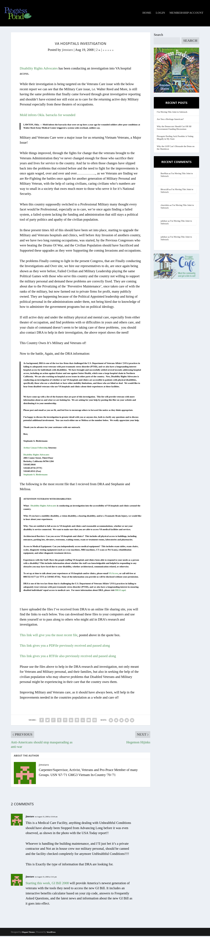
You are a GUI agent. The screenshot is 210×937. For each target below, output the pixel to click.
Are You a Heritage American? (170, 120)
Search (158, 36)
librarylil (165, 190)
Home (146, 14)
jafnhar (164, 222)
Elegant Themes (28, 933)
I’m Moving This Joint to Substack (172, 113)
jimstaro (67, 51)
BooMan (164, 174)
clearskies (165, 206)
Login (160, 14)
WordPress (51, 933)
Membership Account (186, 14)
